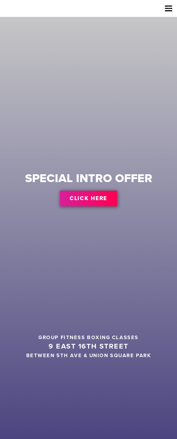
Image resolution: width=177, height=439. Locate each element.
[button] (168, 10)
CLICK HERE (88, 198)
